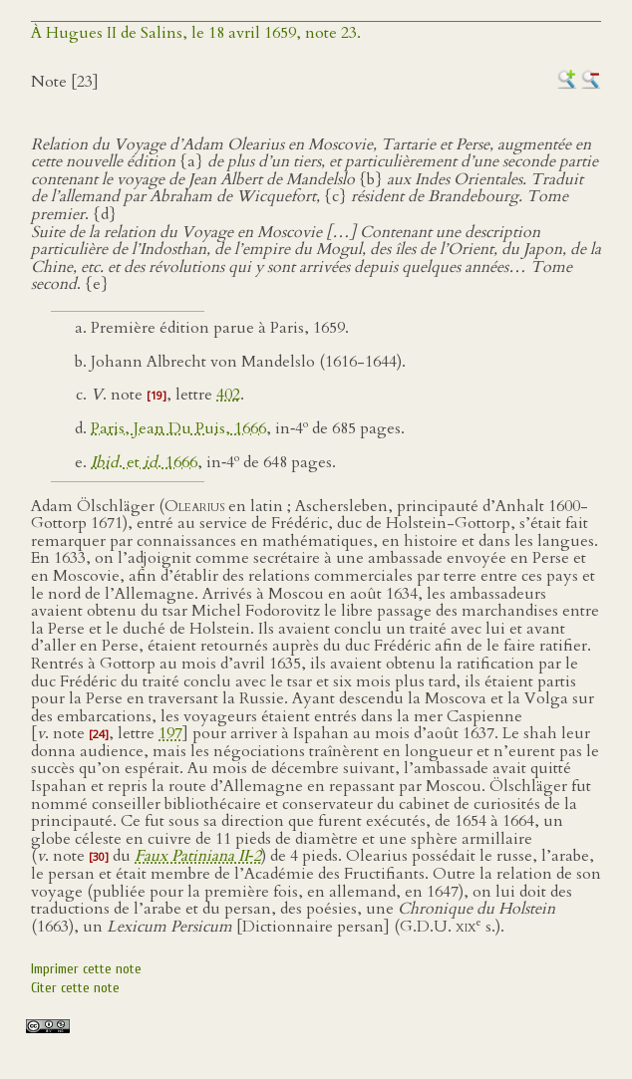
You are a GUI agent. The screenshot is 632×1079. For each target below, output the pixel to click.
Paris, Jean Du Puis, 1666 (178, 428)
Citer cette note (75, 987)
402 (228, 394)
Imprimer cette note (86, 968)
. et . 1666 (144, 462)
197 (170, 733)
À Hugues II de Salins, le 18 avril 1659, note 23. (196, 33)
